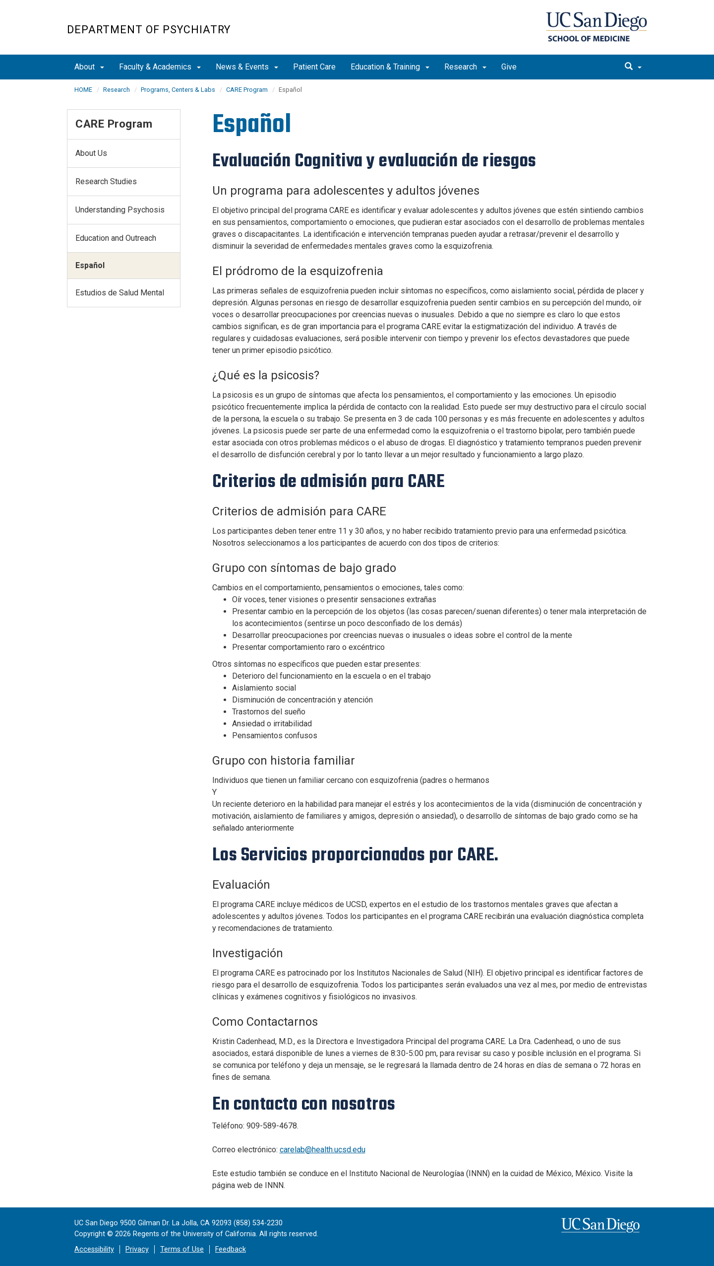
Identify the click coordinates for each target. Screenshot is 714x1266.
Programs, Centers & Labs (178, 89)
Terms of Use (182, 1249)
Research (465, 66)
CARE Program (247, 89)
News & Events (247, 66)
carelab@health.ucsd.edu (322, 1149)
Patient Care (314, 66)
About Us (91, 153)
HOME (83, 89)
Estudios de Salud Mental (119, 292)
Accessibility (94, 1249)
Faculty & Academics (160, 66)
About (89, 66)
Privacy (137, 1249)
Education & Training (390, 66)
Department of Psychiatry (149, 29)
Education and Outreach (115, 238)
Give (509, 66)
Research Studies (106, 181)
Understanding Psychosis (120, 209)
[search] (633, 67)
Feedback (230, 1249)
